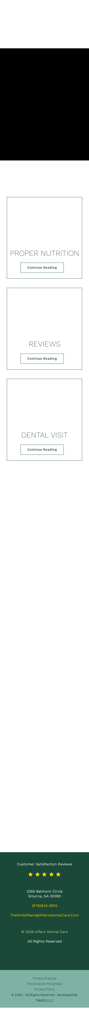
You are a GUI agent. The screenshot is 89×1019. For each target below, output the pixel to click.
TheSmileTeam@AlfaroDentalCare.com (44, 915)
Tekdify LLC (44, 1000)
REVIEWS (45, 344)
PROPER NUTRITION (44, 253)
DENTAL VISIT (44, 435)
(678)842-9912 (44, 905)
